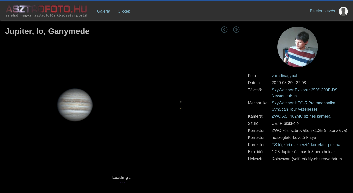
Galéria (103, 11)
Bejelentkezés (322, 11)
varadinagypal (284, 76)
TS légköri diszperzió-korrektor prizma (306, 145)
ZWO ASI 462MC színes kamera (301, 116)
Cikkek (124, 11)
